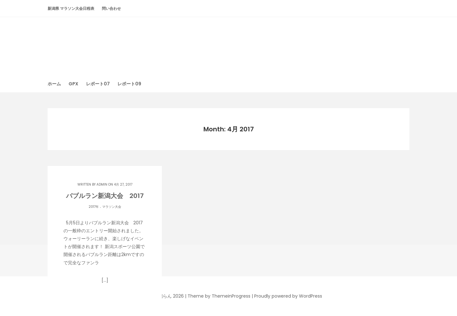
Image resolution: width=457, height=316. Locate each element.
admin (101, 184)
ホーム (54, 84)
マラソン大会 (111, 206)
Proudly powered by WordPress (288, 296)
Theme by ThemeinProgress (219, 296)
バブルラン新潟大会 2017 (105, 195)
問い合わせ (111, 8)
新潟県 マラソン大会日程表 (71, 8)
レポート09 (129, 84)
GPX (73, 84)
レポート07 (98, 84)
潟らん (228, 43)
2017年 (94, 206)
